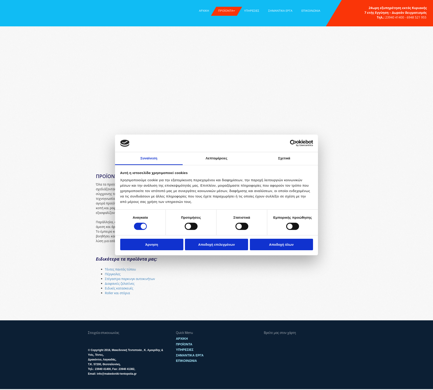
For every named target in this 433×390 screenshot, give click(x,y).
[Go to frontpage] (21, 9)
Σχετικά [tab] (284, 158)
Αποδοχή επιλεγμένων (216, 244)
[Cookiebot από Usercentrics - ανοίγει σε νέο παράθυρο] (293, 143)
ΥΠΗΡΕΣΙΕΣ (251, 11)
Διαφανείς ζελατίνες (120, 283)
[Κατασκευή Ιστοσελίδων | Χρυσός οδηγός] (91, 382)
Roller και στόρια (118, 293)
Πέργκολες (113, 274)
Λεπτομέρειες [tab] (217, 158)
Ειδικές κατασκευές (119, 288)
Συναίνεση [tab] (148, 158)
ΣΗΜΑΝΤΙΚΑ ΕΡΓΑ (280, 11)
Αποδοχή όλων (281, 244)
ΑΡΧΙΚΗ (204, 11)
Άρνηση (151, 244)
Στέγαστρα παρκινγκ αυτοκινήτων (130, 279)
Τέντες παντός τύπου (120, 269)
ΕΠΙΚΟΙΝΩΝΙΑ (310, 11)
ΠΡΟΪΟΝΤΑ (225, 11)
